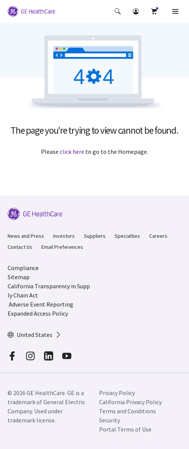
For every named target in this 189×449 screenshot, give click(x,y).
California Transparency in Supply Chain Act (49, 290)
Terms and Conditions (127, 411)
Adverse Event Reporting (41, 304)
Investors (64, 235)
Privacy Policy (117, 393)
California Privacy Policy (130, 402)
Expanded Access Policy (38, 313)
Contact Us (20, 246)
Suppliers (95, 235)
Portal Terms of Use (125, 429)
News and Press (26, 235)
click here (72, 151)
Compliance (23, 268)
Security (109, 420)
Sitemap (19, 277)
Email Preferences (62, 246)
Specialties (127, 235)
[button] (117, 11)
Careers (158, 235)
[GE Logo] (31, 11)
